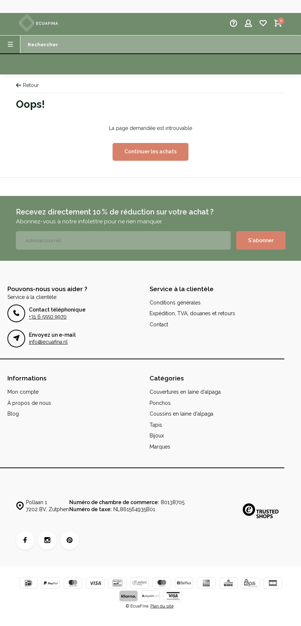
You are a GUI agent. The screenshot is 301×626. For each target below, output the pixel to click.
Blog (13, 414)
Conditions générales (175, 303)
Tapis (156, 425)
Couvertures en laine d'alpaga (185, 392)
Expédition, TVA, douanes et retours (192, 313)
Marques (160, 447)
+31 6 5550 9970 (48, 317)
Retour (27, 85)
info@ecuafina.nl (48, 342)
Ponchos (160, 403)
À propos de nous (29, 403)
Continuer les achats (150, 151)
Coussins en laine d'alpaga (181, 414)
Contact (159, 324)
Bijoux (157, 436)
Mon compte (23, 392)
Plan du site (162, 606)
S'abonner (261, 240)
